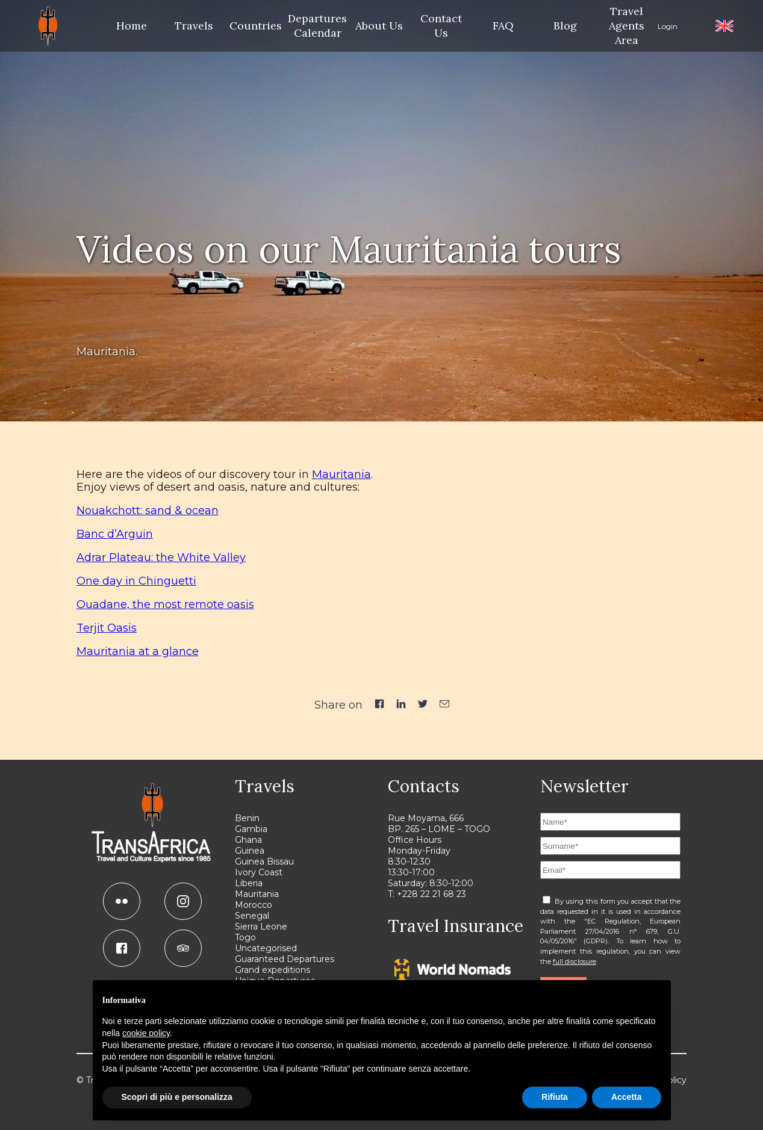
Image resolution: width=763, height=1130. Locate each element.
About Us (379, 26)
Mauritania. (106, 351)
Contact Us (441, 25)
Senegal (252, 915)
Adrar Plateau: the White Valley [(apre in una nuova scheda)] (161, 557)
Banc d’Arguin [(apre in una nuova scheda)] (114, 534)
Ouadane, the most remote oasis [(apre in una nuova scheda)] (165, 604)
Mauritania (341, 474)
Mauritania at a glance (137, 651)
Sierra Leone (261, 926)
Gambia (251, 829)
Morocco (253, 904)
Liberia (249, 883)
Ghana (248, 839)
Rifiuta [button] (554, 1097)
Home (131, 26)
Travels (194, 26)
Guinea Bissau (264, 861)
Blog (565, 26)
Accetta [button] (626, 1097)
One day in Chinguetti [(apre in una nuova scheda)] (136, 581)
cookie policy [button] (146, 1033)
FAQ (503, 26)
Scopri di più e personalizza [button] (177, 1097)
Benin (247, 818)
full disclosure (574, 961)
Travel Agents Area (626, 25)
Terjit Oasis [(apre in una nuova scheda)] (106, 628)
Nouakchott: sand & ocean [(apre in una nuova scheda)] (147, 510)
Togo (245, 937)
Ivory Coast (258, 872)
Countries (256, 26)
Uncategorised (266, 948)
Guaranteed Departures (284, 959)
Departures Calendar (318, 25)
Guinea (249, 850)
